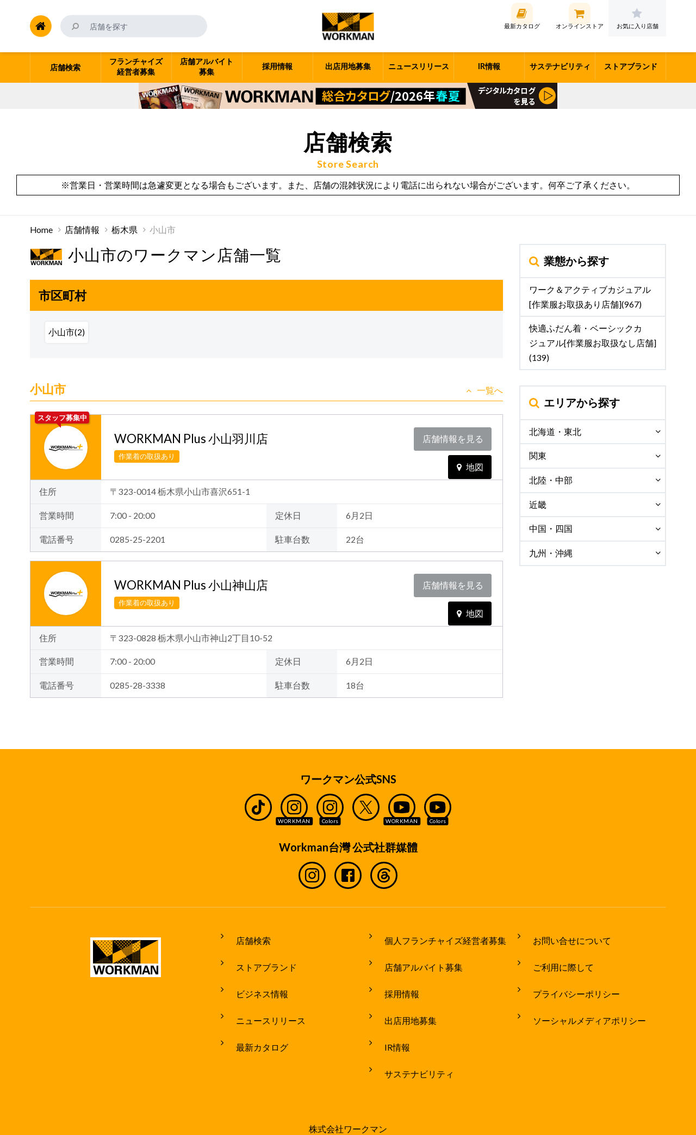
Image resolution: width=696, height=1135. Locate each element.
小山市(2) (66, 332)
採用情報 (394, 977)
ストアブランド (258, 957)
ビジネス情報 (254, 977)
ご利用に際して (555, 957)
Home (41, 230)
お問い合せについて (564, 936)
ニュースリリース (263, 997)
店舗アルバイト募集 (416, 957)
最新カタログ (254, 1018)
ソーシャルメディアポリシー (581, 997)
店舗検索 (245, 936)
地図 (470, 458)
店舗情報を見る (455, 436)
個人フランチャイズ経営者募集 (438, 936)
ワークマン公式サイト (348, 26)
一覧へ (484, 390)
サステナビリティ (411, 1038)
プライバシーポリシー (568, 977)
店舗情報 (82, 230)
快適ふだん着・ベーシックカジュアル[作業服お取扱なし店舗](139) (592, 342)
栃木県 (124, 230)
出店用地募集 (403, 997)
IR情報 (389, 1018)
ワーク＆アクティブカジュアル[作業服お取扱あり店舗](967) (590, 297)
